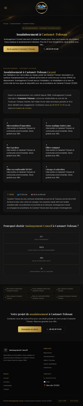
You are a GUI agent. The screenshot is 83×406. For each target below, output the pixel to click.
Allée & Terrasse (49, 360)
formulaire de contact (22, 109)
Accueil (5, 23)
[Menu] (5, 8)
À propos (6, 382)
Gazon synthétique (50, 364)
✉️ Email (46, 382)
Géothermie (48, 367)
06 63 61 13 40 (58, 106)
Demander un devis (30, 330)
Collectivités (7, 385)
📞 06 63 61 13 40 (51, 49)
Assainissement (15, 23)
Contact (6, 389)
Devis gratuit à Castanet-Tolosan (21, 49)
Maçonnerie (48, 353)
